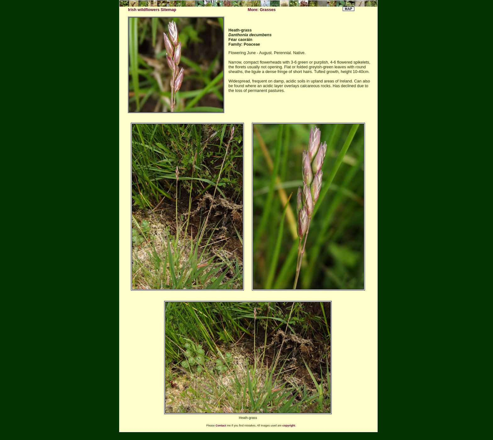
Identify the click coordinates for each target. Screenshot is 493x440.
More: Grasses (262, 9)
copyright (288, 425)
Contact (221, 425)
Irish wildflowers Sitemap (152, 9)
